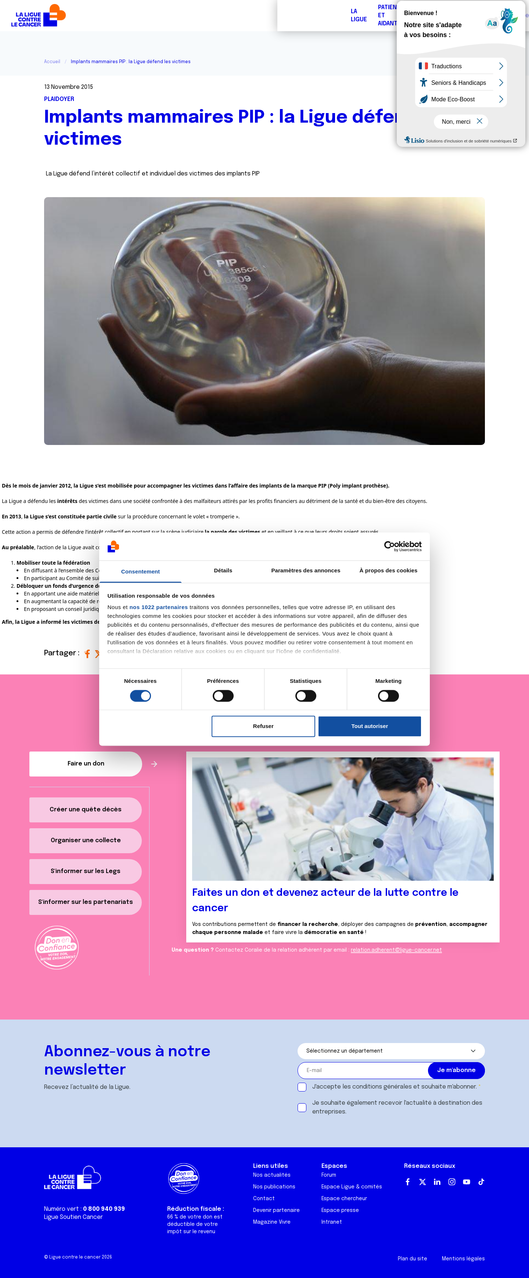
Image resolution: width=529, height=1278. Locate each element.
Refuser (263, 726)
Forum (188, 15)
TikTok (481, 1181)
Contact (264, 1198)
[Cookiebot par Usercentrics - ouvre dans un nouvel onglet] (389, 546)
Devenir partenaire (276, 1210)
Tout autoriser (370, 726)
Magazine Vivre (272, 1222)
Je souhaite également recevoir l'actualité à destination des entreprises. (397, 1107)
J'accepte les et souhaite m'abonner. (394, 1087)
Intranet (331, 1222)
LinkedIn (437, 1181)
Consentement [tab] (140, 572)
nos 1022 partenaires (158, 607)
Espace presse (340, 1210)
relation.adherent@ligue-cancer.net (396, 950)
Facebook (407, 1181)
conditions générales (382, 1087)
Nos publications (274, 1187)
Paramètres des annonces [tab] (305, 571)
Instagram (452, 1181)
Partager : (63, 653)
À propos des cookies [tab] (389, 571)
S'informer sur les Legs (85, 871)
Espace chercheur (344, 1198)
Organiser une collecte (86, 840)
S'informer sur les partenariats (85, 902)
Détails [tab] (223, 571)
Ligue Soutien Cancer (73, 1217)
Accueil (52, 62)
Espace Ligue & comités (351, 1187)
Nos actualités (272, 1175)
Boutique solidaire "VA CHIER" (394, 15)
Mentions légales (463, 1258)
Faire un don (491, 15)
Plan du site (412, 1258)
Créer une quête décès (86, 810)
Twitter (422, 1181)
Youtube (466, 1181)
